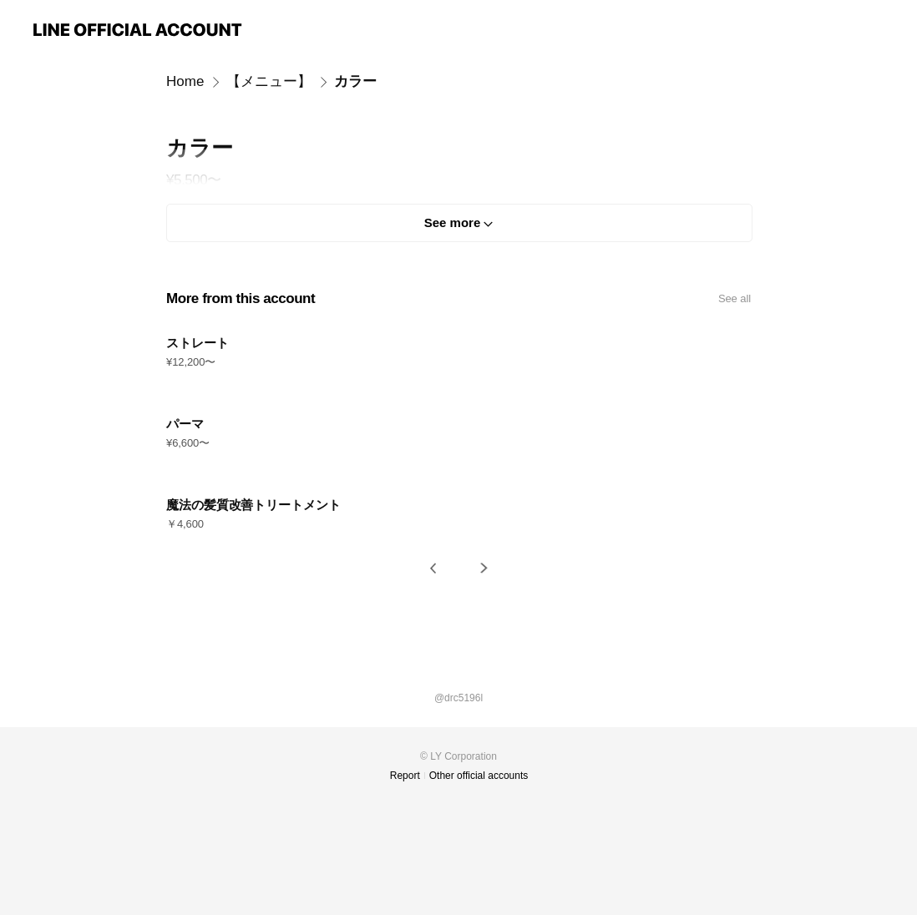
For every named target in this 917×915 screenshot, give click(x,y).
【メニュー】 (269, 81)
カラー (355, 81)
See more (452, 222)
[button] (433, 568)
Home (185, 81)
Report (405, 775)
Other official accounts (479, 775)
